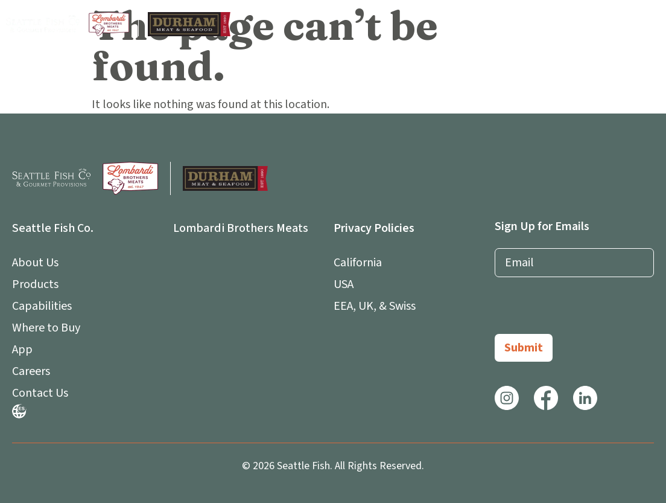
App (25, 349)
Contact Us (40, 393)
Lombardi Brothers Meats (240, 228)
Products (35, 284)
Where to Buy (46, 327)
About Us (38, 262)
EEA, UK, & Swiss (375, 306)
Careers (31, 371)
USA (344, 284)
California (358, 262)
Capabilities (42, 306)
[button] (650, 24)
